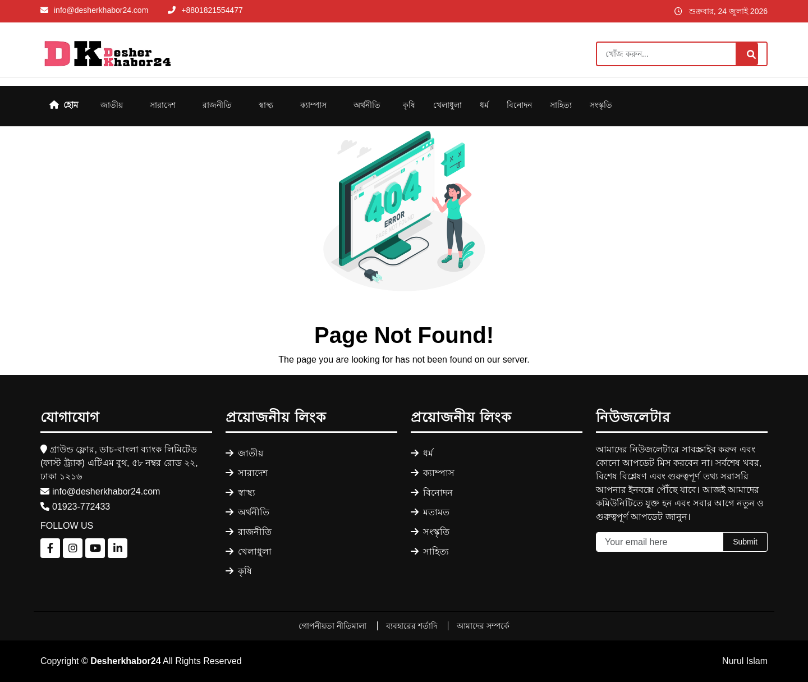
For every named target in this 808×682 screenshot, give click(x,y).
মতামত (430, 512)
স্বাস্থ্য (266, 104)
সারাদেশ (163, 104)
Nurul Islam (745, 661)
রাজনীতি (217, 104)
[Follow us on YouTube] (95, 548)
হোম (63, 104)
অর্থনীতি (367, 104)
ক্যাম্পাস (313, 104)
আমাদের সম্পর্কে (483, 625)
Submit (745, 541)
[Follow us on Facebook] (50, 548)
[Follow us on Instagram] (72, 548)
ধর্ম (484, 104)
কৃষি (409, 104)
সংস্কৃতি (601, 104)
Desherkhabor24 (125, 661)
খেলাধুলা (447, 104)
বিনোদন (519, 104)
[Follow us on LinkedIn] (117, 548)
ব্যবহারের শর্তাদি (412, 625)
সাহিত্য (561, 104)
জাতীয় (111, 104)
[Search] (681, 54)
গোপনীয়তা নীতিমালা (334, 625)
